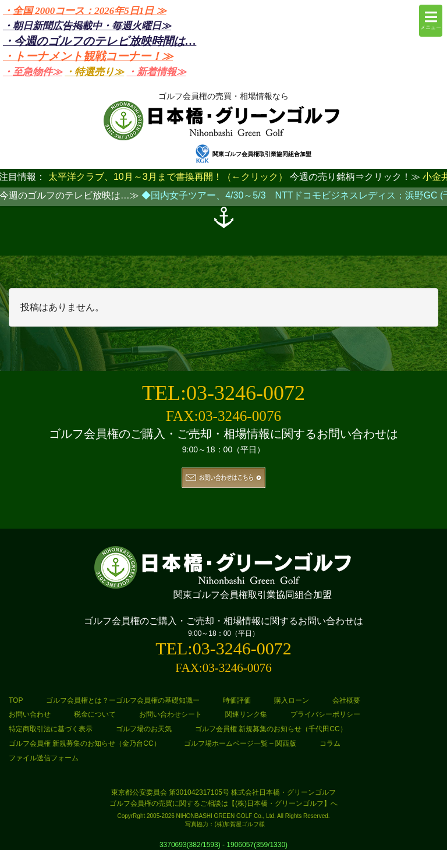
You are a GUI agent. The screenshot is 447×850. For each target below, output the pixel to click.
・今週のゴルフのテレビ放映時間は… (99, 41)
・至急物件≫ (32, 71)
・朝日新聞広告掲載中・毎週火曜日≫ (87, 25)
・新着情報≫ (156, 71)
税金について (95, 714)
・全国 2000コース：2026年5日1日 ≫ (84, 10)
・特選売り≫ (94, 71)
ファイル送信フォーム (44, 758)
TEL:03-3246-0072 (223, 393)
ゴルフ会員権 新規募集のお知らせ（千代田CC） (271, 729)
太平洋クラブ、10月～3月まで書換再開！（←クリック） (168, 177)
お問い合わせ (30, 714)
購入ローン (291, 700)
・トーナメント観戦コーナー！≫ (88, 56)
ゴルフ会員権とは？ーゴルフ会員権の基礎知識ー (123, 700)
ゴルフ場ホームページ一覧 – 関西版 (240, 743)
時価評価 (237, 700)
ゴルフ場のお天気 (144, 729)
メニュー (431, 20)
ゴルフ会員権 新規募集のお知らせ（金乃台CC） (85, 743)
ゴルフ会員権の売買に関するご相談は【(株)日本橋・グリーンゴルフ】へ (223, 803)
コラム (330, 743)
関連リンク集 (246, 714)
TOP (16, 700)
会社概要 (346, 700)
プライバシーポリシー (325, 714)
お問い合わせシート (170, 714)
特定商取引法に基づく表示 (51, 729)
